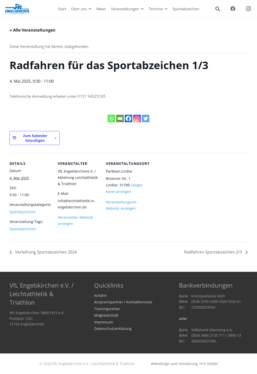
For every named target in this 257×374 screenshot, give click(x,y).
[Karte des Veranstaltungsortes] (180, 187)
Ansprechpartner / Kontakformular (123, 302)
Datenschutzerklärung (113, 328)
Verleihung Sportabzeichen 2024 (45, 252)
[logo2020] (17, 9)
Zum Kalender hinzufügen (35, 138)
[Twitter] (145, 118)
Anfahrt (100, 295)
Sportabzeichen (23, 211)
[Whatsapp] (111, 118)
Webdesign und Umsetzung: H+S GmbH (184, 363)
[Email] (120, 118)
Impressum (103, 322)
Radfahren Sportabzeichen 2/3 (213, 252)
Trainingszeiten (107, 309)
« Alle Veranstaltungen (32, 30)
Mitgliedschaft (106, 315)
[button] (89, 9)
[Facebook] (233, 9)
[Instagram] (248, 9)
